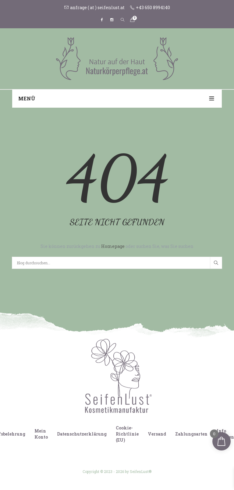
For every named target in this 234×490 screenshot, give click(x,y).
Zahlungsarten (191, 434)
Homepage (113, 246)
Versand (157, 434)
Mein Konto (41, 434)
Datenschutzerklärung (82, 434)
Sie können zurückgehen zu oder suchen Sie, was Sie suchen (117, 246)
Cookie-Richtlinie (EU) (127, 434)
